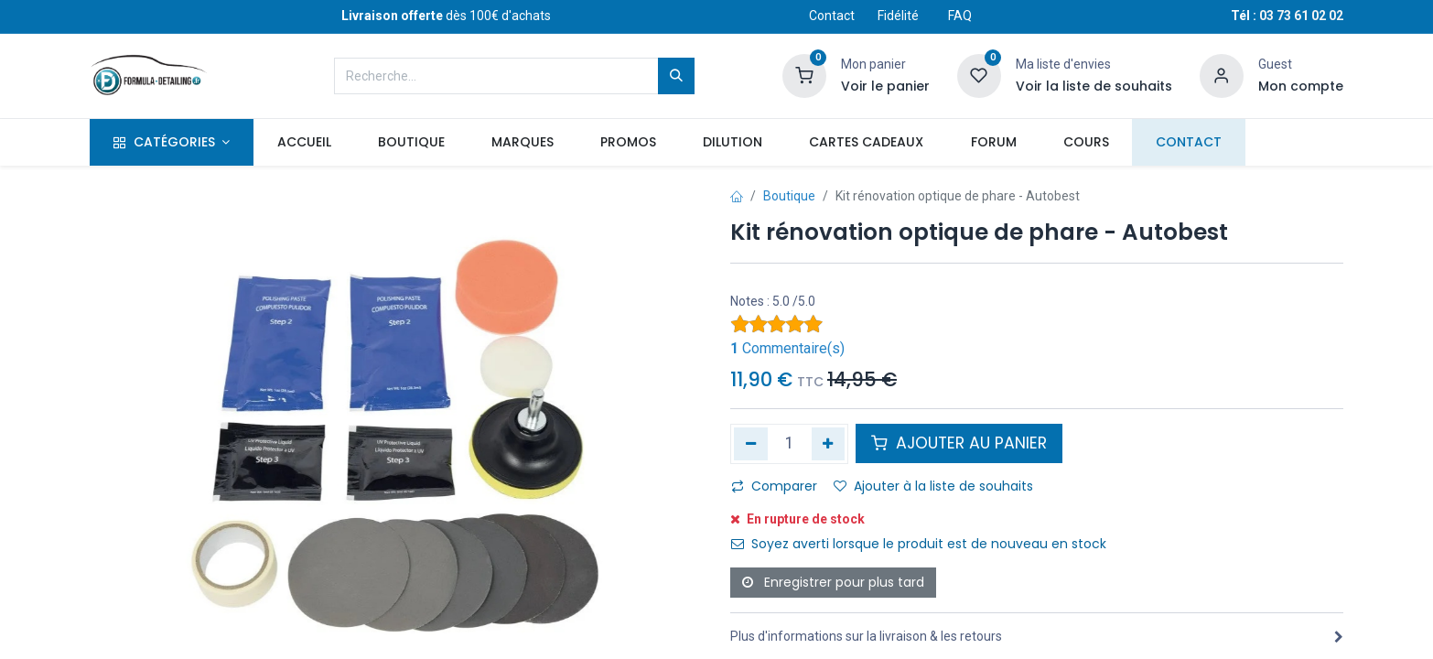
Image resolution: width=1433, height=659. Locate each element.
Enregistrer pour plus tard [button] (833, 582)
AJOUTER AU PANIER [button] (959, 443)
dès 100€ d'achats (446, 15)
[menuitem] (303, 143)
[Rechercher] (676, 76)
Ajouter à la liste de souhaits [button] (933, 486)
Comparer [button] (774, 486)
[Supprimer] (751, 443)
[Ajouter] (829, 443)
